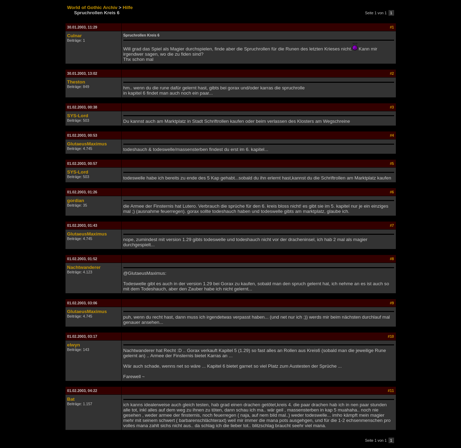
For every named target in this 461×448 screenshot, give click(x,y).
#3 (392, 107)
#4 (392, 135)
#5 (392, 163)
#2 (392, 73)
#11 (391, 391)
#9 (392, 303)
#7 (392, 225)
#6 (392, 192)
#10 (391, 336)
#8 (392, 259)
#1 (392, 27)
